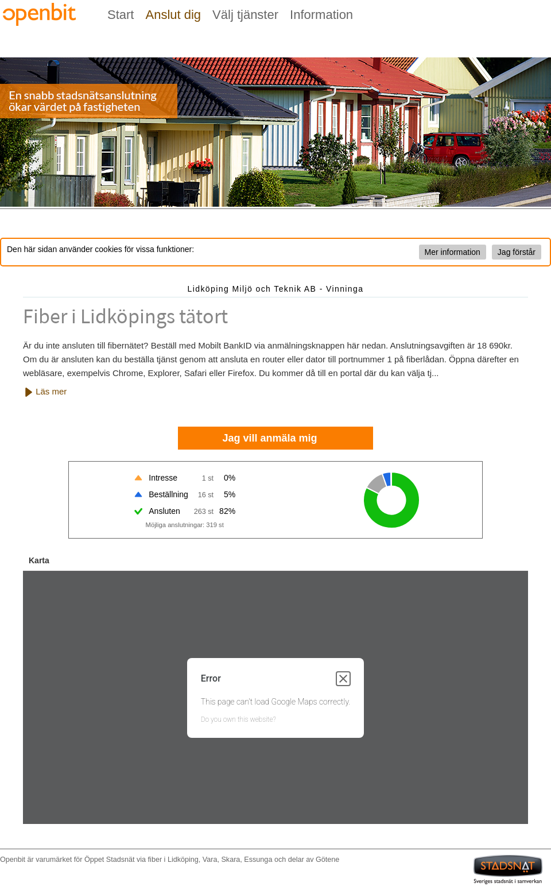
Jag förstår (517, 252)
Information (321, 14)
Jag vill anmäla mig (269, 438)
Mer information (452, 252)
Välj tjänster (245, 14)
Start (120, 14)
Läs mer (45, 391)
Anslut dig (173, 14)
